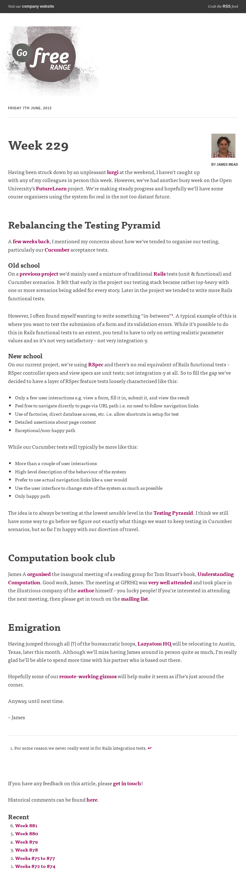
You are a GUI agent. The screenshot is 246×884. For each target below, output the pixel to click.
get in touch (127, 783)
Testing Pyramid (173, 512)
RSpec (95, 364)
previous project (39, 273)
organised (39, 574)
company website (38, 6)
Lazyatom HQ (154, 643)
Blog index (50, 61)
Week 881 (26, 825)
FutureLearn (51, 188)
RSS (227, 6)
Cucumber (57, 249)
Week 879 (26, 842)
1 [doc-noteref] (172, 314)
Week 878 (26, 850)
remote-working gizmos (88, 676)
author (86, 590)
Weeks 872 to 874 (35, 866)
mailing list (134, 598)
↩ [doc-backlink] (150, 747)
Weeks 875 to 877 (35, 858)
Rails (159, 273)
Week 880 (26, 833)
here (91, 799)
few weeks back (31, 241)
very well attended (170, 582)
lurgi (113, 172)
